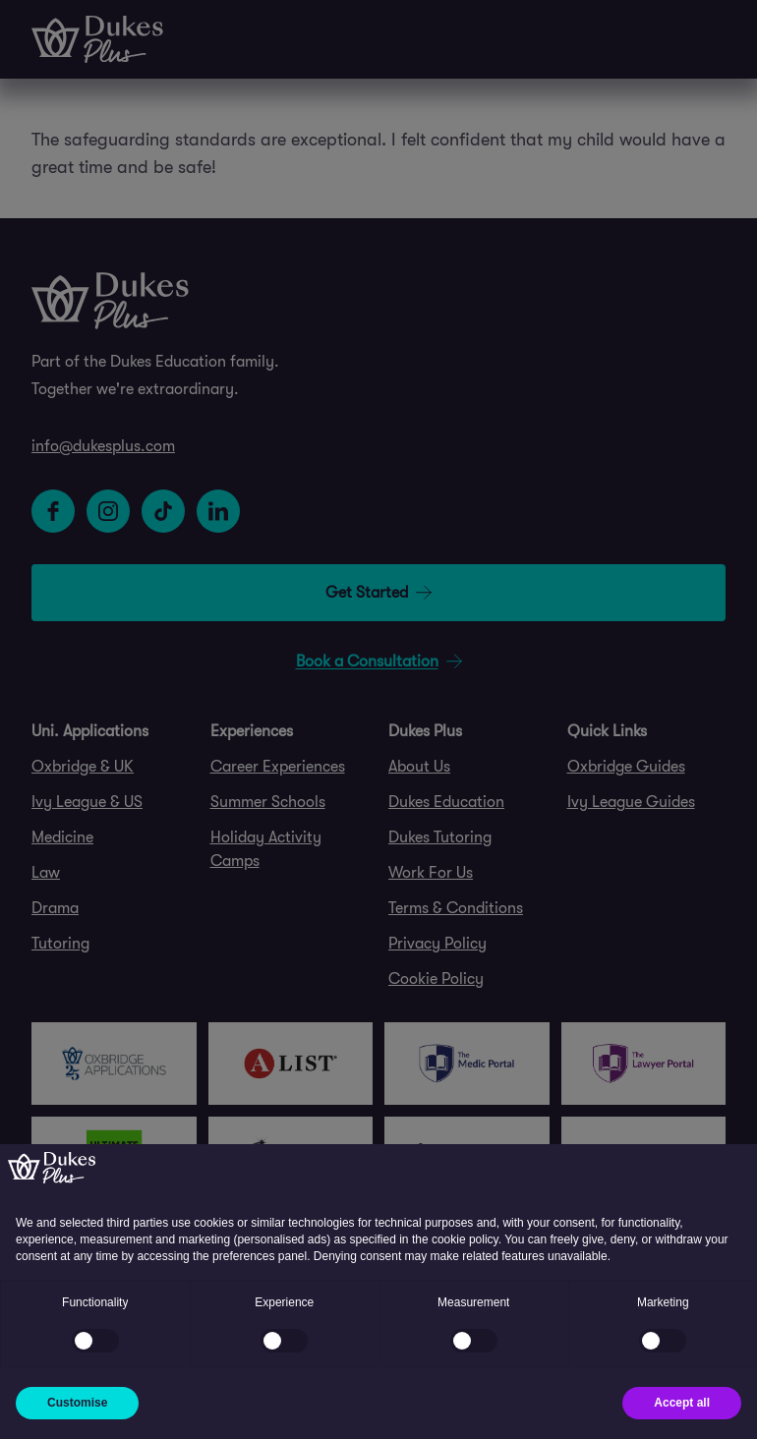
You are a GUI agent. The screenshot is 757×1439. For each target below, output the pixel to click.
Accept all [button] (682, 1403)
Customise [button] (77, 1403)
